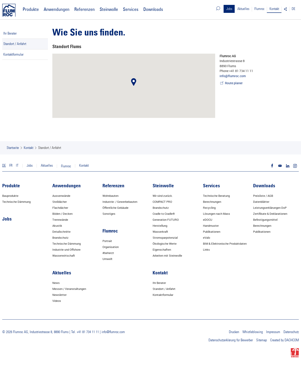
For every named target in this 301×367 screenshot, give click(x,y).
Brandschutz (60, 238)
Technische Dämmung (16, 202)
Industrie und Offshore (66, 250)
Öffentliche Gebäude (115, 208)
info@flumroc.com (233, 76)
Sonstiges (108, 214)
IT (17, 165)
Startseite (13, 148)
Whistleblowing (252, 332)
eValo (206, 238)
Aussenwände (61, 196)
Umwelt (107, 259)
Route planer (234, 83)
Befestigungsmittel (265, 220)
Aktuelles (243, 9)
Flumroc (259, 9)
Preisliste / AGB (263, 196)
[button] (133, 82)
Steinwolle (109, 9)
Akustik (57, 226)
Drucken (234, 332)
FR (10, 165)
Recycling (209, 208)
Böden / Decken (62, 214)
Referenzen (84, 9)
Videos (56, 301)
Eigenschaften (162, 250)
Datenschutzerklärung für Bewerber (231, 340)
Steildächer (59, 202)
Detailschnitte (61, 232)
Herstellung (160, 226)
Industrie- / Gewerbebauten (119, 202)
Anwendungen (56, 9)
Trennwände (60, 220)
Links (206, 250)
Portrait (107, 241)
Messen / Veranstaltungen (69, 289)
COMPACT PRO (162, 202)
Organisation (110, 247)
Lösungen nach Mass (216, 214)
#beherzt (108, 253)
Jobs (229, 9)
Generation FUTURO (166, 220)
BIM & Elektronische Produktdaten (225, 244)
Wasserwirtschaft (63, 256)
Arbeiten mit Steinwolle (167, 256)
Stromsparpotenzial (165, 238)
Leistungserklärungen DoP (270, 208)
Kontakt (274, 9)
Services (130, 9)
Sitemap (261, 340)
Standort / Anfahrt (14, 44)
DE (293, 9)
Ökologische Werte (165, 244)
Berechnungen (212, 202)
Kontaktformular (13, 54)
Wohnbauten (110, 196)
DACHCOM (292, 340)
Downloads (153, 9)
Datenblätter (261, 202)
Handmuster (211, 226)
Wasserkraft (160, 232)
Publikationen (211, 232)
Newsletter (59, 295)
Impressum (273, 332)
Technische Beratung (216, 196)
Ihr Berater (10, 33)
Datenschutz (291, 332)
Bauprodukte (10, 196)
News (56, 283)
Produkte (31, 9)
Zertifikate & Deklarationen (270, 214)
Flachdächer (60, 208)
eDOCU (207, 220)
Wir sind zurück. (163, 196)
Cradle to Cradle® (164, 214)
